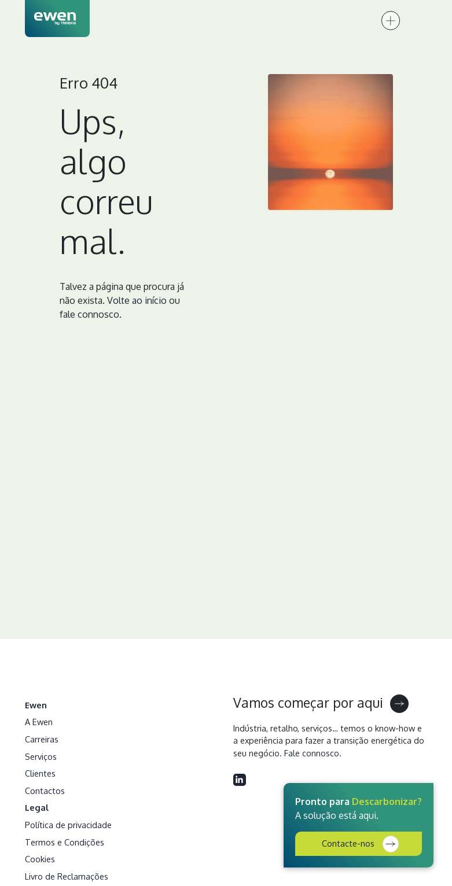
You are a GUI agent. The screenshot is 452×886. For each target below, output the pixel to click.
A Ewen (39, 721)
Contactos (45, 790)
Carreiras (41, 739)
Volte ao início (137, 300)
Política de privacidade (68, 824)
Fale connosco (311, 753)
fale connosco (89, 314)
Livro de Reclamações (66, 876)
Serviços (41, 756)
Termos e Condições (64, 842)
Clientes (40, 773)
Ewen (36, 705)
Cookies (40, 859)
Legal (37, 807)
